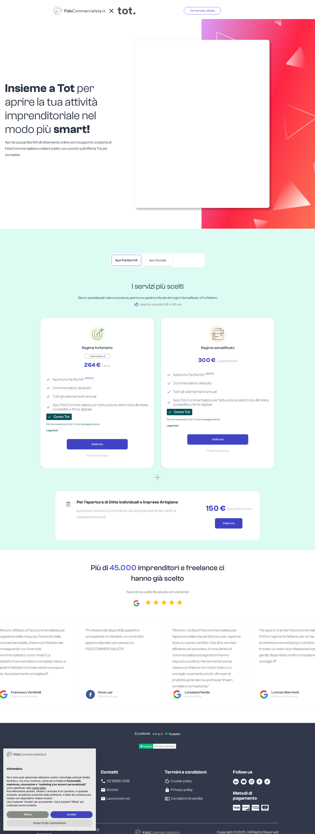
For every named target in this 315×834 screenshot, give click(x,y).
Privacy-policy (182, 790)
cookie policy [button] (39, 788)
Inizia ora (97, 444)
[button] (52, 430)
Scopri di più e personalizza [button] (49, 823)
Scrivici (112, 790)
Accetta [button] (71, 814)
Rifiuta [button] (27, 814)
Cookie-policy (181, 781)
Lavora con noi (118, 799)
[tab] (126, 260)
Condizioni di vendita (187, 799)
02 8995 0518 (118, 781)
